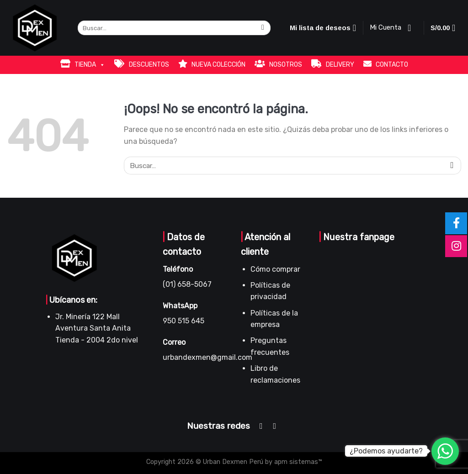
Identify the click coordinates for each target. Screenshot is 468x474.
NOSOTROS (278, 63)
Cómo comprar (275, 269)
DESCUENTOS (141, 63)
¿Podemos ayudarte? (386, 451)
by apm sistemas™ (292, 462)
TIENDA (82, 63)
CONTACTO (385, 63)
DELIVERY (332, 63)
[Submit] (263, 28)
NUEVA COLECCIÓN (211, 63)
